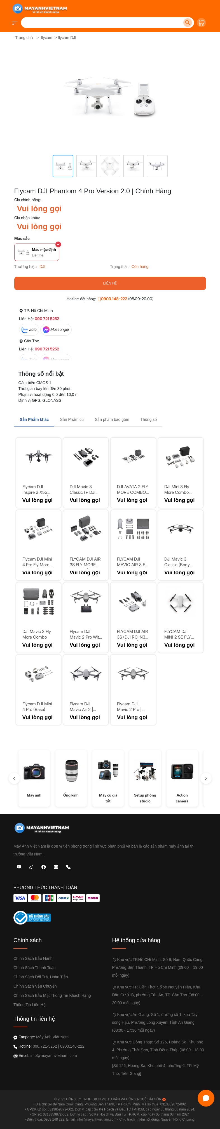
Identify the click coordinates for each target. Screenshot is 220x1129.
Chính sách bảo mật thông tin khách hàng (52, 995)
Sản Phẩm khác (34, 419)
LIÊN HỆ (110, 283)
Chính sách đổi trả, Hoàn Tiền (40, 977)
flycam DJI (67, 37)
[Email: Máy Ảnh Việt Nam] (56, 866)
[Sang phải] (206, 778)
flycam (46, 37)
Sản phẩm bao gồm (112, 419)
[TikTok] (31, 866)
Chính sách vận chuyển (35, 986)
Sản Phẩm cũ (71, 419)
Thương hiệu (25, 266)
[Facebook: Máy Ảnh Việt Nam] (43, 866)
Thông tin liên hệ (29, 1004)
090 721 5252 (47, 318)
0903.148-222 (112, 298)
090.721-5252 (45, 1046)
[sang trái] (14, 778)
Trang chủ (24, 37)
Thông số (149, 419)
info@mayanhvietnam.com (54, 1055)
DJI (42, 266)
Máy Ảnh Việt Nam (52, 1037)
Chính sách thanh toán (34, 967)
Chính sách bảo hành (33, 958)
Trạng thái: (119, 266)
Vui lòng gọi (39, 208)
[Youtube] (19, 866)
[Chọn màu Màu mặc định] (36, 252)
